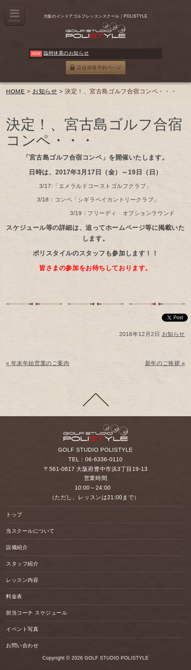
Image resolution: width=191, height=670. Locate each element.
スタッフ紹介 (22, 564)
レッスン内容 (22, 580)
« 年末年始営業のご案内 (37, 363)
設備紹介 (17, 547)
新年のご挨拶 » (165, 363)
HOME (15, 91)
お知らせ (44, 91)
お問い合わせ (22, 645)
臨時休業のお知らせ (66, 53)
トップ (14, 515)
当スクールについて (30, 531)
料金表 (14, 596)
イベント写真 (22, 629)
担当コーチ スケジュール (36, 613)
